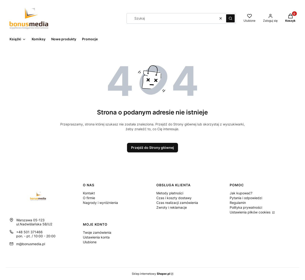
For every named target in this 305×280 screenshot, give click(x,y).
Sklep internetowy (151, 273)
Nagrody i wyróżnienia (100, 203)
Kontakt (89, 193)
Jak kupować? (241, 193)
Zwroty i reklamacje (171, 207)
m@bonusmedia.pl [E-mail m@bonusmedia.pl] (30, 244)
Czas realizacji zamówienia (177, 203)
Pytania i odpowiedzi (246, 198)
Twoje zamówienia (97, 232)
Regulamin (238, 203)
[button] (230, 18)
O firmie (89, 198)
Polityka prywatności (246, 207)
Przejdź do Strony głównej (152, 147)
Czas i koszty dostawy (174, 198)
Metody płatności (169, 193)
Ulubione (90, 242)
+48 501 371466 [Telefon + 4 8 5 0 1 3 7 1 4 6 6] (29, 232)
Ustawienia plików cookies (250, 212)
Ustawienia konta (96, 237)
